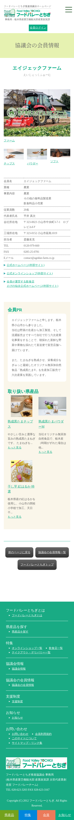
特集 (28, 815)
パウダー (37, 157)
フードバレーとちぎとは (27, 615)
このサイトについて (24, 738)
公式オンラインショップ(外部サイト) (30, 273)
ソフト (60, 156)
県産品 (9, 815)
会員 (46, 815)
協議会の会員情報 (23, 685)
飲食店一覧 (56, 648)
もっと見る (15, 447)
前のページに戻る (19, 552)
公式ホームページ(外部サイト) (25, 265)
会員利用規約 (43, 734)
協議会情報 (19, 668)
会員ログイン (38, 27)
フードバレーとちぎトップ (37, 564)
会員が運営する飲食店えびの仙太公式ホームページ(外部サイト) (32, 283)
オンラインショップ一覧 (27, 648)
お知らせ (17, 717)
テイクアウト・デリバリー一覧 (31, 652)
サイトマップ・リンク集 (27, 742)
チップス (14, 157)
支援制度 (17, 701)
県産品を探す (20, 631)
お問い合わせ (20, 734)
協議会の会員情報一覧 (52, 552)
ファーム (37, 115)
